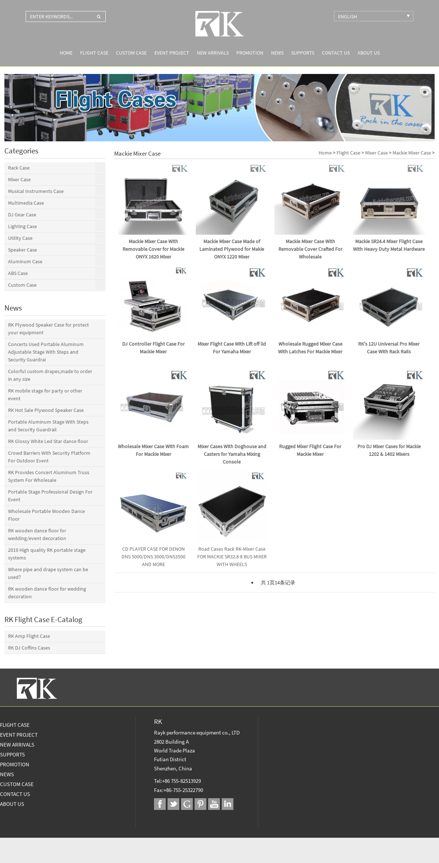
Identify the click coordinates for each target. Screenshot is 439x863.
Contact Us (336, 52)
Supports (302, 52)
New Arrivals (213, 52)
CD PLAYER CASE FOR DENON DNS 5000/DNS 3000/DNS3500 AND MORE (153, 557)
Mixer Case (376, 152)
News (277, 52)
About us (368, 52)
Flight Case (94, 52)
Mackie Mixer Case (412, 152)
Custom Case (131, 52)
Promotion (249, 52)
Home (66, 52)
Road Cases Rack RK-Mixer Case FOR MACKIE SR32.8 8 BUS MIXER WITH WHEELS (232, 557)
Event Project (171, 52)
